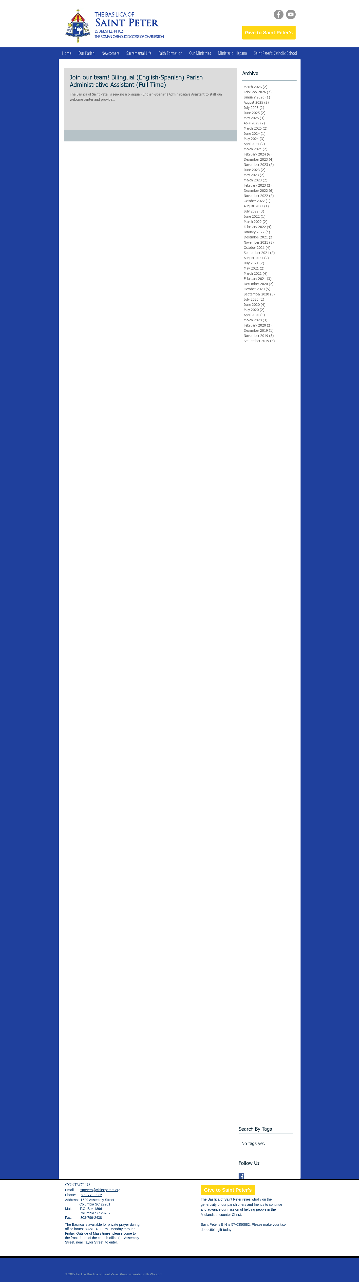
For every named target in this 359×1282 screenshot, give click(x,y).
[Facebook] (278, 14)
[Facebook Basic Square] (241, 1176)
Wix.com (156, 1274)
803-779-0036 (91, 1195)
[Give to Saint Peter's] (269, 32)
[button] (86, 53)
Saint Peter (126, 24)
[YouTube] (291, 14)
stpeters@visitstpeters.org (100, 1190)
